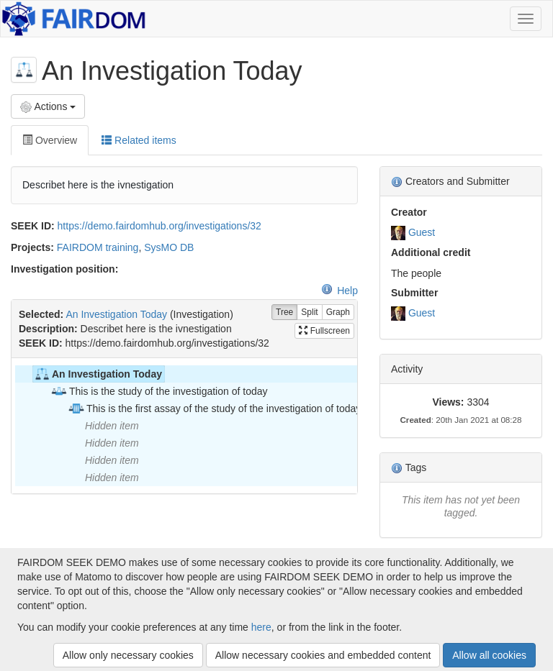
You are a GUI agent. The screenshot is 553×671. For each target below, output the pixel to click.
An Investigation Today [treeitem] (97, 374)
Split (309, 312)
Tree (284, 312)
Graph (338, 312)
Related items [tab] (139, 140)
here (261, 627)
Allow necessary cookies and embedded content (323, 655)
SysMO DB (169, 247)
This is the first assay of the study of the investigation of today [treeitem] (214, 408)
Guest (421, 232)
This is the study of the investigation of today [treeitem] (159, 391)
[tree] (184, 425)
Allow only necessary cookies (128, 655)
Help (339, 290)
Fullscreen (324, 331)
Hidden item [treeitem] (112, 426)
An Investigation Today (116, 314)
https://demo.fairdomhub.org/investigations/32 (159, 226)
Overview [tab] (49, 140)
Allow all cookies (489, 655)
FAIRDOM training (98, 247)
